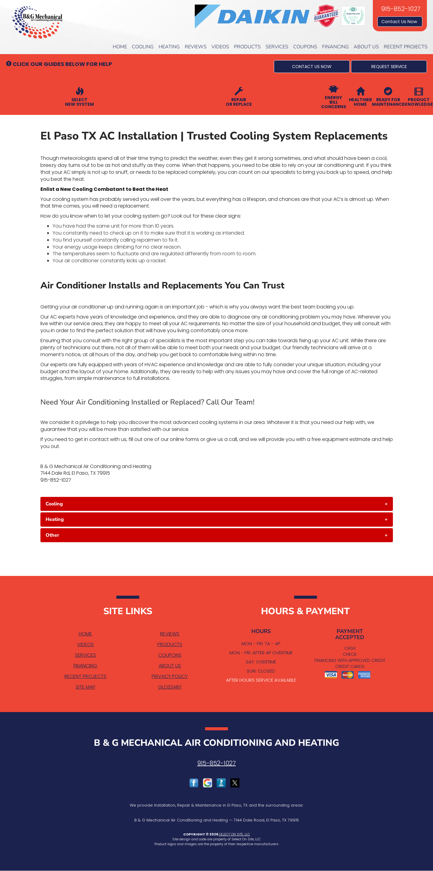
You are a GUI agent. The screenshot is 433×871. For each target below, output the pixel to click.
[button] (312, 66)
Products (247, 46)
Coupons (305, 46)
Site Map (85, 686)
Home (120, 46)
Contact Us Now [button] (399, 22)
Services (277, 46)
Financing (335, 46)
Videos (220, 46)
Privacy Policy (170, 676)
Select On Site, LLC (234, 834)
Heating (169, 46)
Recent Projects (406, 46)
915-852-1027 (216, 763)
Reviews (196, 46)
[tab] (216, 503)
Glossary (170, 686)
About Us (366, 46)
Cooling (143, 46)
